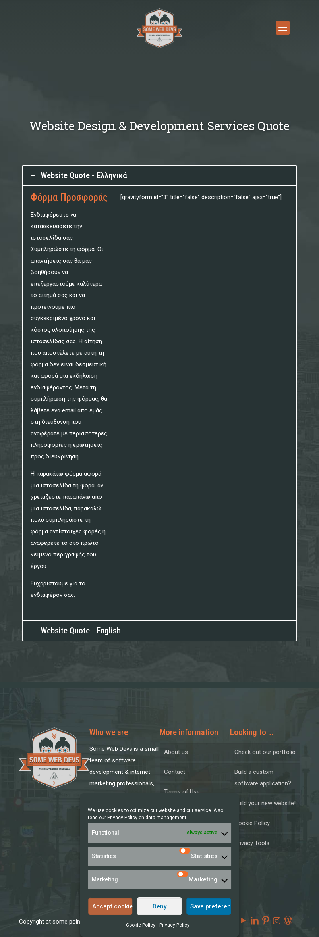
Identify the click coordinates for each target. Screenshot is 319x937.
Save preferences (210, 906)
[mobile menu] (283, 28)
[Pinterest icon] (265, 920)
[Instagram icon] (277, 920)
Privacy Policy (122, 817)
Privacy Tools (251, 843)
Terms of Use (182, 791)
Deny (159, 906)
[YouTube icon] (243, 920)
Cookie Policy (140, 925)
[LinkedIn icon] (254, 920)
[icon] (288, 920)
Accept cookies (112, 906)
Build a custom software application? (262, 777)
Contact (174, 771)
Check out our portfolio (265, 752)
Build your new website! (265, 803)
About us (176, 752)
